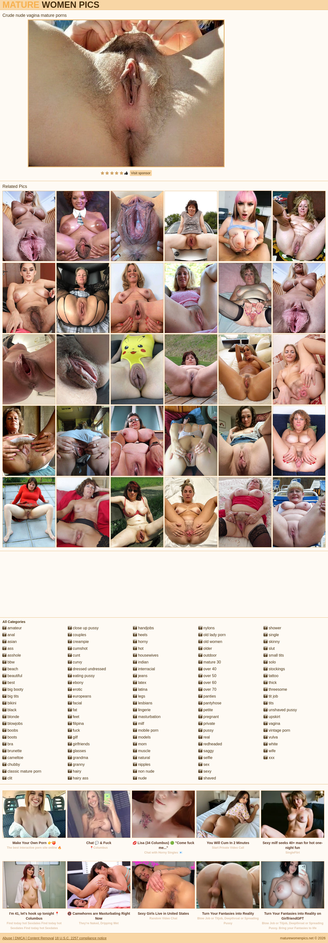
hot (138, 648)
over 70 (207, 689)
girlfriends (79, 744)
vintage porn (277, 730)
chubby (11, 764)
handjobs (143, 628)
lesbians (142, 703)
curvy (75, 662)
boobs (10, 730)
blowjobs (12, 723)
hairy (74, 771)
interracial (144, 669)
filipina (76, 723)
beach (10, 669)
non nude (143, 771)
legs (139, 696)
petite (205, 710)
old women (210, 642)
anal (8, 635)
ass (7, 648)
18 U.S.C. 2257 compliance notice (81, 938)
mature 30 (209, 662)
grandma (78, 758)
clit (7, 778)
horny (140, 642)
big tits (10, 696)
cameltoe (12, 758)
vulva (271, 737)
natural (141, 758)
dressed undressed (87, 669)
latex (139, 683)
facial (75, 703)
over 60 (207, 683)
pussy (206, 730)
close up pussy (83, 628)
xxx (269, 758)
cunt (74, 655)
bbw (8, 662)
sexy (204, 771)
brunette (12, 751)
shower (272, 628)
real (204, 737)
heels (140, 635)
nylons (206, 628)
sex (203, 764)
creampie (78, 642)
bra (7, 744)
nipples (141, 764)
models (142, 737)
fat (72, 710)
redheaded (210, 744)
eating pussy (81, 676)
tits (269, 703)
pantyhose (209, 703)
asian (9, 642)
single (271, 635)
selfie (205, 758)
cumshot (78, 648)
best (8, 683)
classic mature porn (21, 771)
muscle (141, 751)
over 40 (207, 669)
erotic (75, 689)
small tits (274, 655)
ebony (75, 683)
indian (140, 662)
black (9, 710)
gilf (73, 737)
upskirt (272, 717)
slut (269, 648)
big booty (12, 689)
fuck (74, 730)
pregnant (208, 717)
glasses (77, 751)
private (206, 723)
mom (140, 744)
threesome (275, 689)
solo (270, 662)
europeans (79, 696)
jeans (140, 676)
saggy (206, 751)
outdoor (207, 655)
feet (73, 717)
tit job (271, 696)
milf (138, 723)
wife (270, 751)
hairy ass (78, 778)
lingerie (142, 710)
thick (270, 683)
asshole (11, 655)
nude (140, 778)
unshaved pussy (280, 710)
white (271, 744)
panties (207, 696)
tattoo (271, 676)
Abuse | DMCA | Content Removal (28, 938)
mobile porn (145, 730)
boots (9, 737)
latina (140, 689)
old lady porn (212, 635)
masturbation (147, 717)
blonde (10, 717)
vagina (272, 723)
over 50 (207, 676)
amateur (12, 628)
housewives (145, 655)
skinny (272, 642)
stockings (274, 669)
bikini (9, 703)
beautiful (12, 676)
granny (76, 764)
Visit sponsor (141, 173)
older (205, 648)
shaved (207, 778)
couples (77, 635)
